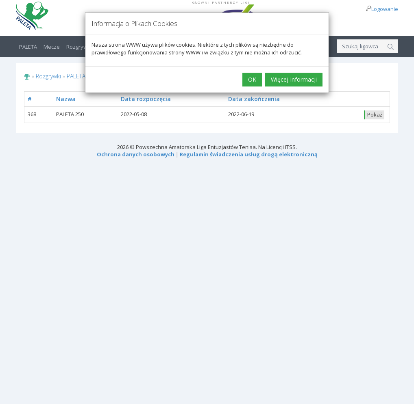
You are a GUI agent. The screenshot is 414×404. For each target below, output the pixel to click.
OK (252, 79)
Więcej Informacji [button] (294, 79)
